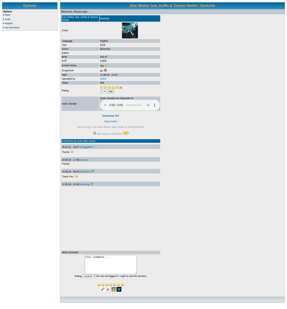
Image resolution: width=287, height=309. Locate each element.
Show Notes (110, 121)
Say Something (12, 27)
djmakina (86, 171)
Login (7, 19)
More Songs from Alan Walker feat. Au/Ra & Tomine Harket (111, 127)
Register (9, 23)
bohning (85, 184)
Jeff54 (103, 78)
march (84, 159)
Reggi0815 (87, 147)
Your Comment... (111, 266)
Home (8, 15)
